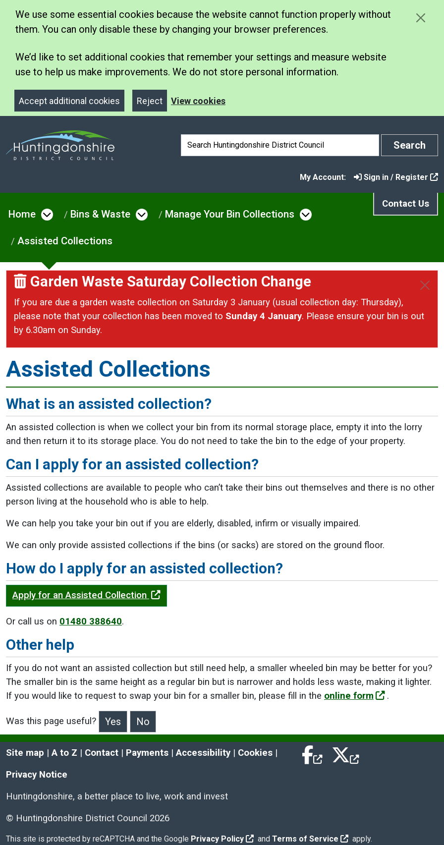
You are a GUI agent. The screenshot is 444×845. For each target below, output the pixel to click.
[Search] (280, 145)
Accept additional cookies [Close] (69, 101)
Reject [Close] (150, 101)
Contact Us (405, 203)
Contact (101, 752)
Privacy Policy (222, 839)
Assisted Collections (64, 241)
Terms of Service (310, 839)
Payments (147, 752)
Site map (25, 752)
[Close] (425, 285)
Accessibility (203, 752)
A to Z (64, 752)
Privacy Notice (36, 774)
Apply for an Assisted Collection (86, 595)
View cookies (198, 101)
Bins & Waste (100, 214)
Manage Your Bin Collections (229, 214)
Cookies (255, 752)
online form (354, 695)
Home (22, 214)
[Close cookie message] (420, 17)
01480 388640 (90, 621)
